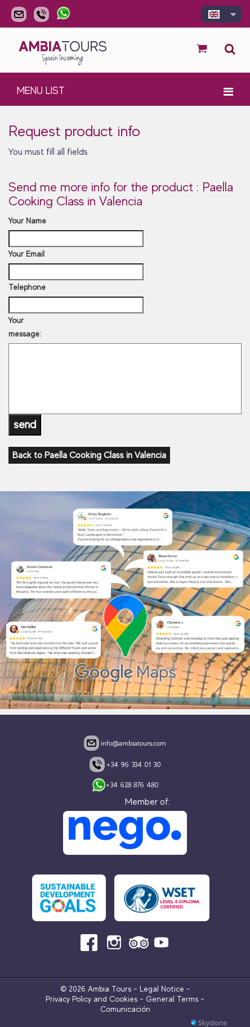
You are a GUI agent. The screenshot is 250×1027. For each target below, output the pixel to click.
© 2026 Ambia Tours (96, 988)
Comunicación (125, 1008)
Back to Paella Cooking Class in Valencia (89, 455)
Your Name (27, 220)
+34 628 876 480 (125, 785)
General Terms (172, 998)
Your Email (26, 253)
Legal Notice (162, 988)
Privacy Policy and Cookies (91, 998)
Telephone (27, 286)
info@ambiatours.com (125, 742)
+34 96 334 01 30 (125, 764)
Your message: (24, 327)
